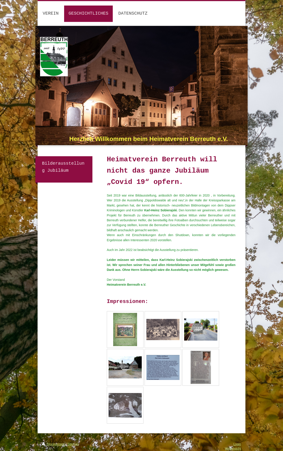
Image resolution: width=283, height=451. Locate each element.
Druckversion (54, 444)
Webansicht (233, 448)
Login (237, 444)
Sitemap (73, 444)
